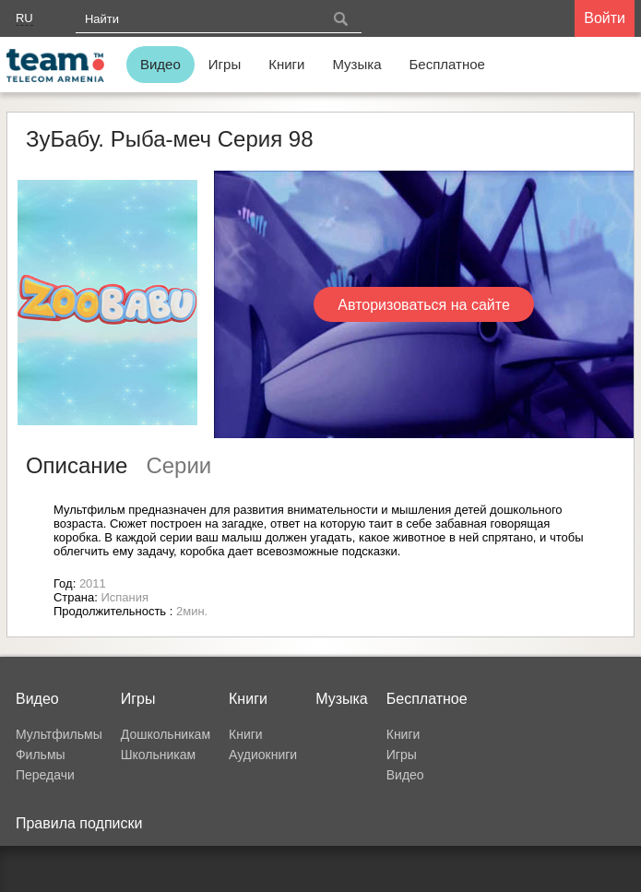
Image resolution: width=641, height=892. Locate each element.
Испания (124, 597)
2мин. (192, 611)
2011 (92, 583)
